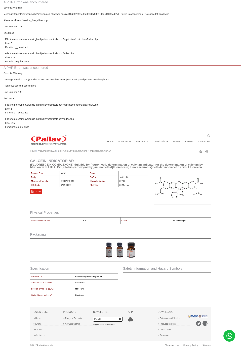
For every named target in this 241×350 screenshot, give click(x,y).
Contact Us (204, 142)
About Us (123, 142)
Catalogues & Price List (169, 318)
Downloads (159, 142)
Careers (189, 142)
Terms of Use (172, 345)
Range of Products (72, 318)
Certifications (164, 329)
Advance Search (71, 324)
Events (176, 142)
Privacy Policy (190, 345)
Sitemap (206, 345)
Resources (163, 335)
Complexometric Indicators (72, 151)
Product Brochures (167, 324)
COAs (36, 191)
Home (110, 142)
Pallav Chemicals (47, 151)
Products (140, 142)
